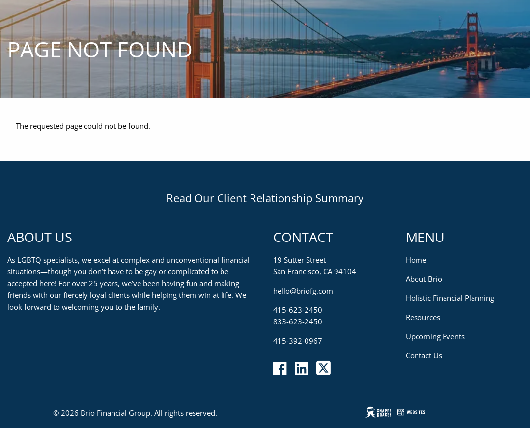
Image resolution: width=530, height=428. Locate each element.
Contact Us (424, 355)
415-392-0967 (297, 341)
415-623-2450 (297, 310)
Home (416, 260)
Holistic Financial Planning (450, 298)
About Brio (424, 279)
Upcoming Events (435, 336)
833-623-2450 (297, 321)
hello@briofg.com (303, 290)
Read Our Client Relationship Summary (265, 197)
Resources (423, 317)
